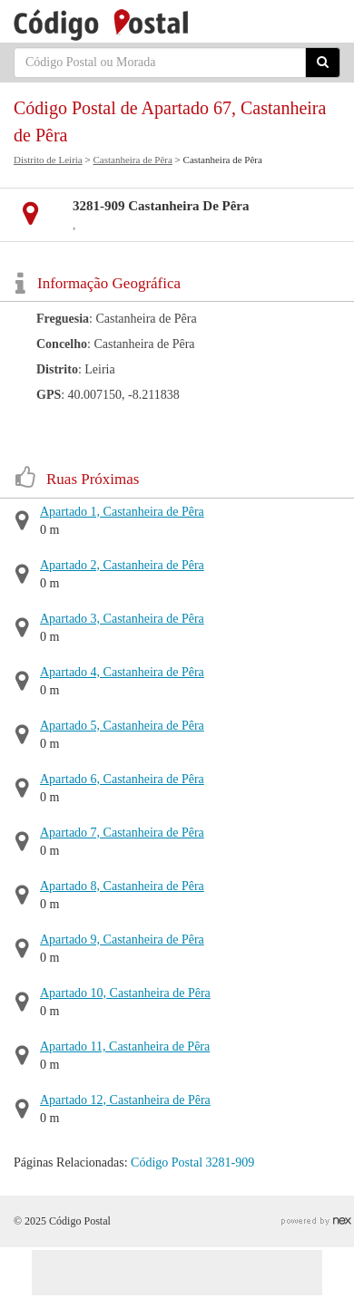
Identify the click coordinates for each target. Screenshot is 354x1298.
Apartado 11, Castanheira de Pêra (125, 1046)
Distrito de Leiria (48, 159)
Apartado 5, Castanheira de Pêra (122, 725)
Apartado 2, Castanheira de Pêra (122, 565)
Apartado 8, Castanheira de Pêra (122, 886)
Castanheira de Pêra (132, 159)
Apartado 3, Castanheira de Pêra (122, 618)
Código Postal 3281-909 (192, 1162)
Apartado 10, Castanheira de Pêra (125, 993)
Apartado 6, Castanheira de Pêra (122, 779)
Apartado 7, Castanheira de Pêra (122, 832)
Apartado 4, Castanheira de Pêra (122, 672)
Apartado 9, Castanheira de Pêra (122, 939)
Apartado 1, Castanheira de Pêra (122, 511)
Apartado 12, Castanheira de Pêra (125, 1100)
